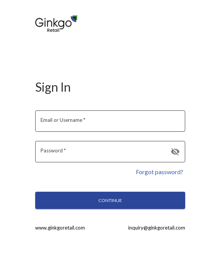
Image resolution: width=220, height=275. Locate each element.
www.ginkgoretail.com (60, 228)
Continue (110, 200)
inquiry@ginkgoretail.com (156, 228)
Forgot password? (159, 171)
